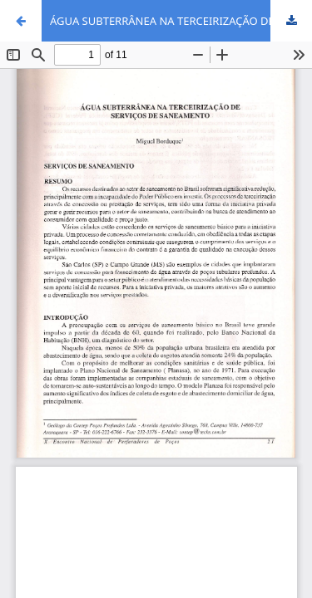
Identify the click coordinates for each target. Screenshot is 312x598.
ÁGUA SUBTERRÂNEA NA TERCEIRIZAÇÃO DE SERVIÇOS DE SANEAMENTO (181, 20)
